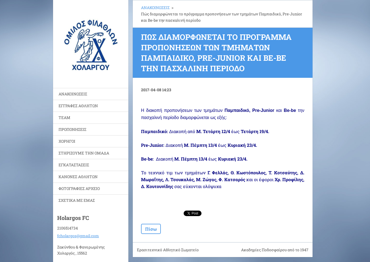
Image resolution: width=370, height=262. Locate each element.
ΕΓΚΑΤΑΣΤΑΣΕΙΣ (74, 164)
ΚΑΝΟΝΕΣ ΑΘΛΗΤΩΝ (78, 176)
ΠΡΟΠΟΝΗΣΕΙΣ (72, 129)
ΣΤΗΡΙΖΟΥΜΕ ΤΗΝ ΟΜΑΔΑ (84, 153)
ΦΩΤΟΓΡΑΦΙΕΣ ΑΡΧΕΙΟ (79, 188)
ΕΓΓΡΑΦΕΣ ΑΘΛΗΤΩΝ (78, 105)
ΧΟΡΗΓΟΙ (67, 141)
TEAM (64, 117)
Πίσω (151, 229)
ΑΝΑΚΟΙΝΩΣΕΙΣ (73, 93)
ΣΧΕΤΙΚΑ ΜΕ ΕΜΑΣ (77, 200)
